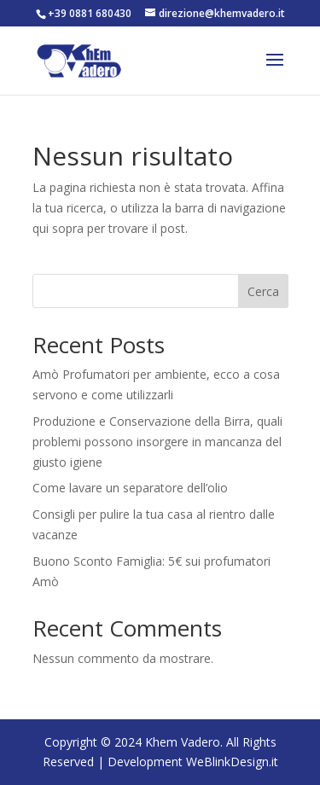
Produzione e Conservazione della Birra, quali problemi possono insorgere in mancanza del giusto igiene (157, 441)
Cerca (263, 291)
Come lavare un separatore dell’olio (130, 488)
